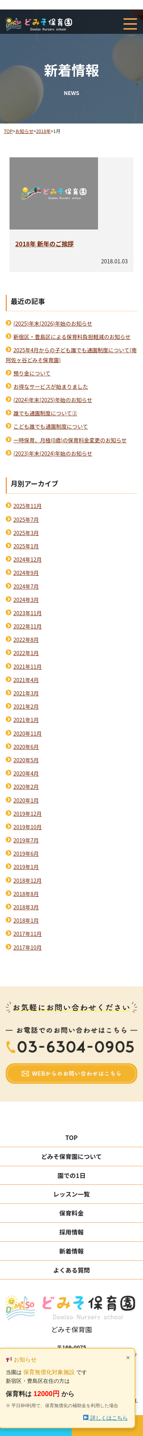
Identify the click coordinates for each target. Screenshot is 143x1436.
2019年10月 (27, 827)
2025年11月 (27, 506)
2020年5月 (26, 760)
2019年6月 (26, 853)
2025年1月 (26, 546)
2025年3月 (26, 533)
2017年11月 (27, 933)
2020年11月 (27, 733)
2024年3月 (26, 599)
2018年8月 (26, 894)
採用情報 (71, 1232)
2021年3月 (26, 693)
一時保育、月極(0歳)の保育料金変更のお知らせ (70, 440)
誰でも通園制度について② (45, 413)
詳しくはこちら (105, 1418)
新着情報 (71, 1251)
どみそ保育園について (71, 1156)
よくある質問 (71, 1270)
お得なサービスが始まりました (50, 386)
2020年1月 (26, 800)
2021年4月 (26, 680)
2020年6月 (26, 746)
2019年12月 (27, 813)
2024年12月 (27, 559)
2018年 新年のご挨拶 (44, 243)
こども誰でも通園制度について (50, 426)
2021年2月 (26, 706)
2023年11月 (27, 613)
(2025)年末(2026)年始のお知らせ (52, 323)
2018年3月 (26, 907)
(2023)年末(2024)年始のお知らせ (52, 453)
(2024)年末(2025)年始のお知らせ (52, 400)
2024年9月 (26, 572)
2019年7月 (26, 840)
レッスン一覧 (71, 1194)
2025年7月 (26, 519)
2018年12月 (27, 880)
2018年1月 (26, 920)
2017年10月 (27, 947)
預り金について (32, 373)
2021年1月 (26, 720)
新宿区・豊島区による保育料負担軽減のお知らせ (71, 336)
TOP (71, 1137)
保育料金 (71, 1213)
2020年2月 (26, 786)
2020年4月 (26, 773)
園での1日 (71, 1175)
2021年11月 (27, 666)
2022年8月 (26, 639)
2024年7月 (26, 586)
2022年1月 (26, 653)
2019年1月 (26, 867)
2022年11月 (27, 626)
